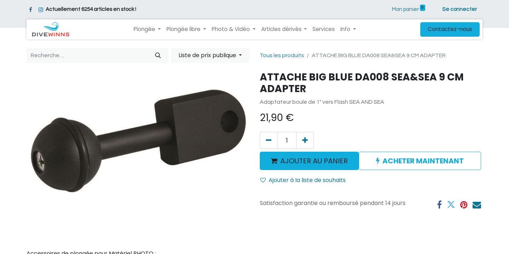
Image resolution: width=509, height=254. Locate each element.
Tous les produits (282, 55)
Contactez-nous (450, 29)
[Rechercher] (158, 55)
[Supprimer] (268, 140)
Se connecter (459, 9)
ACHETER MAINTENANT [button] (420, 161)
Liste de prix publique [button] (208, 55)
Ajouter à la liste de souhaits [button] (303, 180)
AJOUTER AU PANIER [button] (309, 161)
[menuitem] (324, 29)
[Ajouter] (305, 140)
